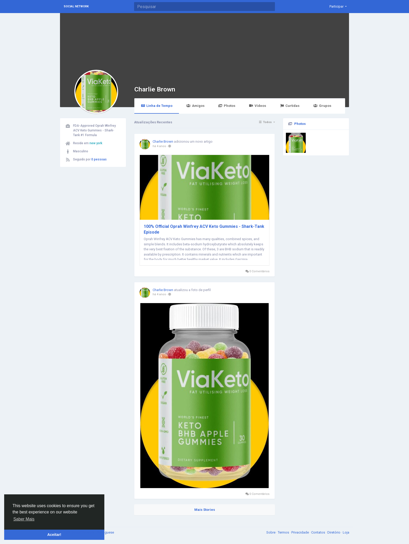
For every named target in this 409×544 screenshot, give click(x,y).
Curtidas (289, 106)
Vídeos (257, 106)
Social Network (76, 6)
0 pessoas (99, 159)
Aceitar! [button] (54, 535)
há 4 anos (159, 146)
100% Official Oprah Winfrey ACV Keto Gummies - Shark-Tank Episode (204, 229)
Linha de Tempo (156, 106)
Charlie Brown (154, 89)
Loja (346, 532)
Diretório (334, 532)
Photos (226, 106)
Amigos (195, 106)
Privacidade (300, 532)
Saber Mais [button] (23, 519)
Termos (284, 532)
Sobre (271, 532)
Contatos (318, 532)
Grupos (322, 106)
